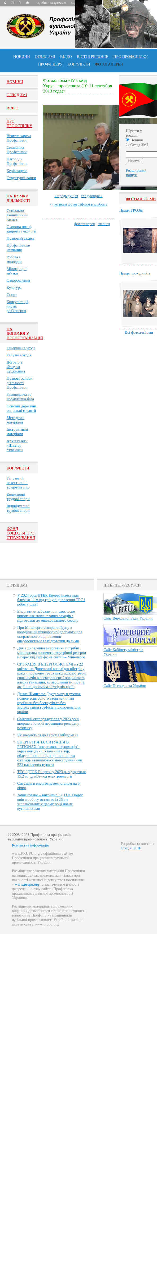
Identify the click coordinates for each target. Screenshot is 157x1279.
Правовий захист (20, 238)
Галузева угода (19, 355)
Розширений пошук (136, 172)
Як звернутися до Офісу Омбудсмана (47, 735)
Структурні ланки (21, 178)
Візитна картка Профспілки (19, 138)
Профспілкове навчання (18, 247)
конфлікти (78, 64)
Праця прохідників (134, 273)
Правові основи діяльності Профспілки (19, 382)
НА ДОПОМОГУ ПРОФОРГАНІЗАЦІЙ (25, 333)
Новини (21, 56)
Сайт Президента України (124, 685)
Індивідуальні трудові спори (18, 508)
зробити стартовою (51, 2)
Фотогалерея (109, 64)
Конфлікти (18, 468)
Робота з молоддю (14, 259)
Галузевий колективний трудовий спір (18, 482)
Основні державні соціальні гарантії (21, 408)
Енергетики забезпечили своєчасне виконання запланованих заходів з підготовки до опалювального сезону (47, 615)
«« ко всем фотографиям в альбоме (78, 204)
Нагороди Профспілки (17, 161)
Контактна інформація (30, 845)
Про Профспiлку (19, 123)
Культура (14, 287)
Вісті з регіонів (92, 56)
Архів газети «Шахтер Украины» (17, 445)
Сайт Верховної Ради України (127, 618)
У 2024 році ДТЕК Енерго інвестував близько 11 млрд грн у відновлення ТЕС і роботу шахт (51, 599)
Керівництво (17, 171)
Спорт (12, 294)
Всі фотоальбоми (139, 332)
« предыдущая (66, 196)
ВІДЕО (66, 56)
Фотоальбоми (141, 199)
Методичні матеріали (15, 420)
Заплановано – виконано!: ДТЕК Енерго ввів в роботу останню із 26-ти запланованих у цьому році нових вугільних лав (50, 802)
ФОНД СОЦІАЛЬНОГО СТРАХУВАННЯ (21, 533)
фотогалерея (84, 224)
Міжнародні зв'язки (17, 271)
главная (104, 224)
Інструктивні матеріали (17, 431)
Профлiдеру (50, 64)
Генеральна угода (21, 348)
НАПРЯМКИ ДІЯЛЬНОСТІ (18, 198)
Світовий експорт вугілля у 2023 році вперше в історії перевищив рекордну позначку (48, 723)
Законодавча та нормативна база (20, 396)
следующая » (91, 196)
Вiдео (12, 108)
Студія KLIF (131, 848)
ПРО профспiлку (130, 56)
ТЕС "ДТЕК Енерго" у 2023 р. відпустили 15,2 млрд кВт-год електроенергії (51, 774)
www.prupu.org (27, 884)
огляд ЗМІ (45, 56)
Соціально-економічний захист (17, 215)
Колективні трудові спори (18, 496)
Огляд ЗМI (17, 95)
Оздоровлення (18, 280)
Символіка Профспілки (17, 149)
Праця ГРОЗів (131, 210)
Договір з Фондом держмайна (16, 366)
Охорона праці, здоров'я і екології (21, 229)
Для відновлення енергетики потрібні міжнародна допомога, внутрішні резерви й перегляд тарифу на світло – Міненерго (51, 652)
